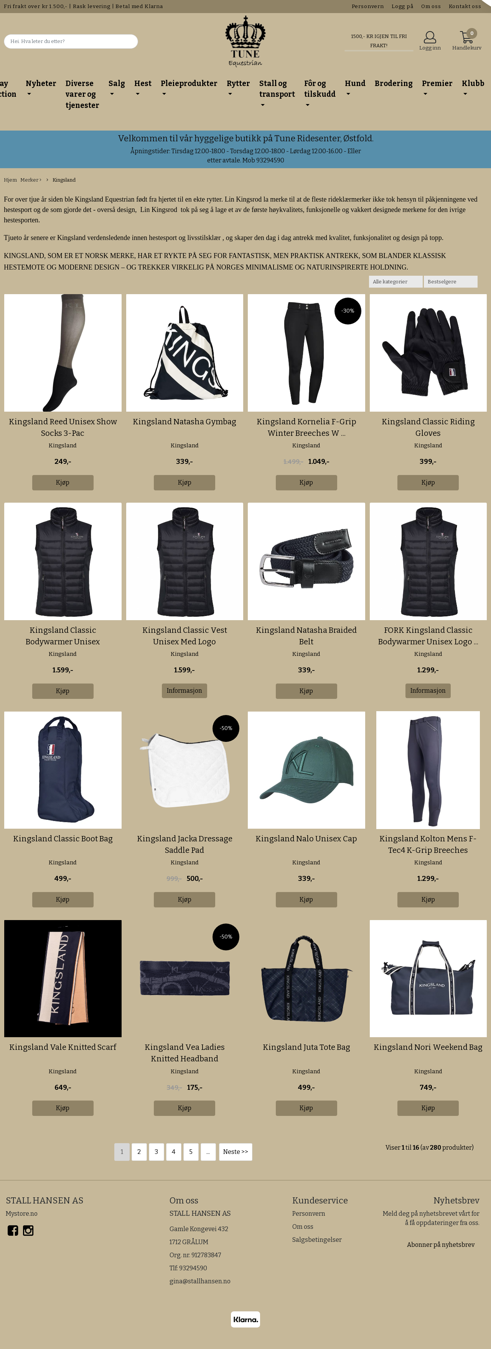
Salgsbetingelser (317, 1239)
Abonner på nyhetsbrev (441, 1244)
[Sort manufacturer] (396, 282)
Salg (117, 83)
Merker (30, 180)
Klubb (473, 83)
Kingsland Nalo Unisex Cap (306, 838)
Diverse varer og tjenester (82, 94)
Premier (437, 83)
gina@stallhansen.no (200, 1281)
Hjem (10, 180)
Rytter (238, 83)
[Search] (71, 41)
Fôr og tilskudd (320, 89)
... (208, 1151)
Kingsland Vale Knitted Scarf (62, 1047)
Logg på (403, 6)
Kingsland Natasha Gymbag (184, 421)
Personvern (368, 6)
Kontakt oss (465, 6)
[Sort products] (451, 282)
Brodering (394, 83)
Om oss (431, 6)
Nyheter (41, 83)
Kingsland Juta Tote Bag (306, 1047)
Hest (143, 83)
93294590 (193, 1268)
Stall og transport (277, 89)
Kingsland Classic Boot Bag (63, 838)
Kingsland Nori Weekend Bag (428, 1047)
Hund (355, 83)
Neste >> (235, 1151)
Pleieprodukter (189, 83)
